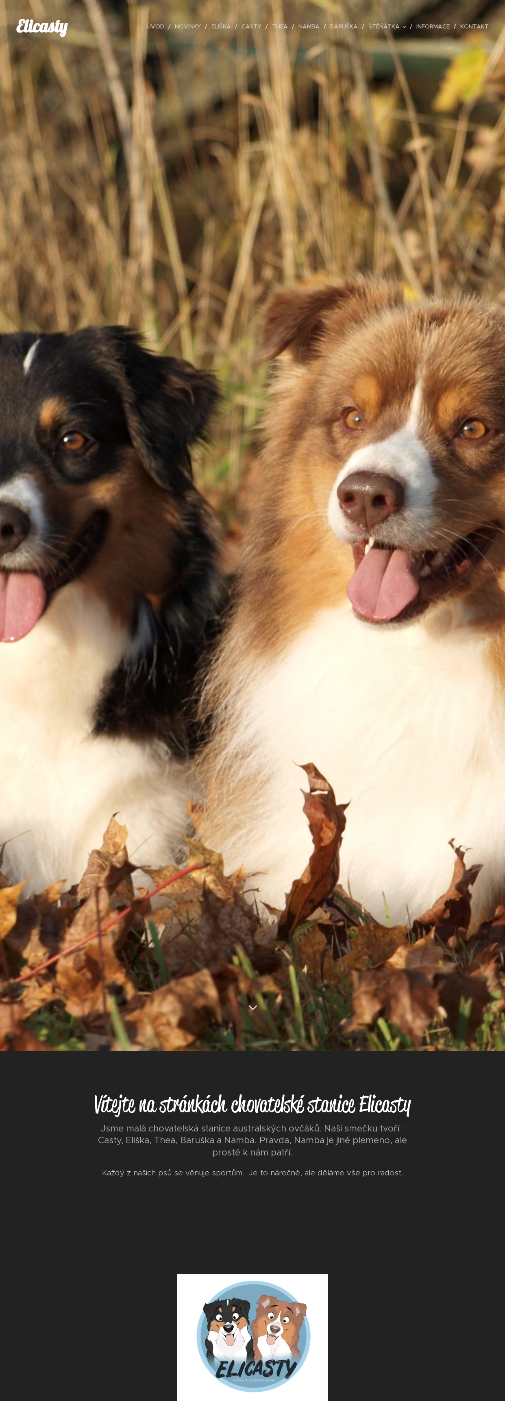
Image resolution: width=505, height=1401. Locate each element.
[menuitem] (158, 26)
